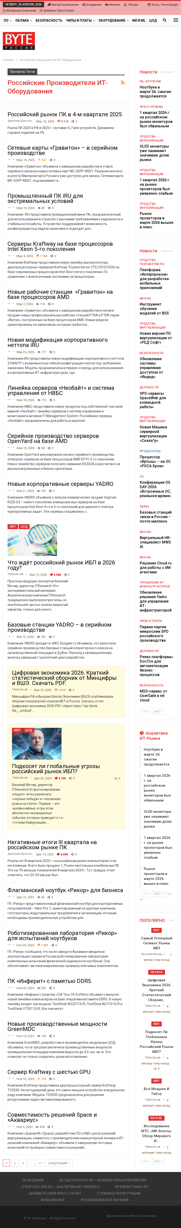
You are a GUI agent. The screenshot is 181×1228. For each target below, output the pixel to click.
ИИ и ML (146, 298)
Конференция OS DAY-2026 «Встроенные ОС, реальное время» (155, 489)
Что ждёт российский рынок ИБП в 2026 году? (61, 565)
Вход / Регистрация (163, 4)
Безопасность (49, 20)
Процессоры (150, 451)
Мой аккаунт (53, 1200)
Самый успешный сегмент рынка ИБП (156, 943)
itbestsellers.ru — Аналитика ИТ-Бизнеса (60, 1187)
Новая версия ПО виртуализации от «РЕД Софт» (156, 338)
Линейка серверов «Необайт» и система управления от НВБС (61, 390)
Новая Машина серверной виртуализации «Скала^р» (153, 434)
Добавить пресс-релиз (57, 10)
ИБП (13, 526)
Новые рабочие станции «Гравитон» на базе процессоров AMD (60, 294)
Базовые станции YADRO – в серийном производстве (59, 627)
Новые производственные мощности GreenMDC (57, 1026)
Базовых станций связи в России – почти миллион (156, 516)
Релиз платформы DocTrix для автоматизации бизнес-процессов (156, 666)
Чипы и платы (79, 20)
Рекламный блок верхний (104, 1200)
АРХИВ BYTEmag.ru (131, 1187)
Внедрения (91, 4)
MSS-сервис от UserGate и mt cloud (153, 695)
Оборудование (112, 20)
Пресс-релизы (151, 107)
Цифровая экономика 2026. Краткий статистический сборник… (156, 990)
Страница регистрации (118, 1193)
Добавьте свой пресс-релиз (55, 1193)
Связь (144, 506)
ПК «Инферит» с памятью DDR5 (49, 981)
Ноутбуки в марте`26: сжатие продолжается (155, 91)
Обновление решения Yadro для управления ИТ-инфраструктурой (156, 601)
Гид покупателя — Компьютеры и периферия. (103, 1180)
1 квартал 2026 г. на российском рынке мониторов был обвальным (156, 119)
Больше (139, 20)
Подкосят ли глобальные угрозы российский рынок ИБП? (56, 769)
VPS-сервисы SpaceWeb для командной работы (153, 400)
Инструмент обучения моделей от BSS (154, 308)
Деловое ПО (149, 387)
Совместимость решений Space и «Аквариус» (52, 1117)
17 (40, 1163)
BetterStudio (148, 1216)
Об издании (33, 1180)
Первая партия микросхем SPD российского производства (154, 634)
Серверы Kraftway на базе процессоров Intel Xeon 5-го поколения (60, 246)
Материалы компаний (19, 10)
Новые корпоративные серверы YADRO (60, 484)
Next (158, 711)
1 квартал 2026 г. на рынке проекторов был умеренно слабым (156, 187)
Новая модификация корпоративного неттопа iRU (58, 342)
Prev (145, 711)
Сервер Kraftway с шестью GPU (49, 1072)
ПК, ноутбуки (150, 81)
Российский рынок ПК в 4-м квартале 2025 (65, 114)
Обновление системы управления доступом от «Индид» (151, 368)
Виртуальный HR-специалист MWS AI (155, 542)
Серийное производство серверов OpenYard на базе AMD (53, 438)
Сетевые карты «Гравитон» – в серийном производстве (63, 150)
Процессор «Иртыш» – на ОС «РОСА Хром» (155, 461)
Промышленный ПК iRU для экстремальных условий (45, 198)
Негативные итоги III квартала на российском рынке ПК (52, 845)
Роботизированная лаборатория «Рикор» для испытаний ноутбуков (62, 936)
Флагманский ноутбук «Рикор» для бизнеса (65, 890)
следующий (59, 1163)
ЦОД (24, 526)
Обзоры (130, 4)
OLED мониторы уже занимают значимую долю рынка (154, 153)
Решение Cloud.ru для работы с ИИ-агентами (156, 567)
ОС (142, 476)
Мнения (112, 4)
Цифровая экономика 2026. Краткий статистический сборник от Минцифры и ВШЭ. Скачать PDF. (64, 677)
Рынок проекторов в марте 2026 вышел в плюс (156, 220)
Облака (22, 20)
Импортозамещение (63, 4)
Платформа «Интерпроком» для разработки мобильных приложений (154, 279)
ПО (6, 20)
